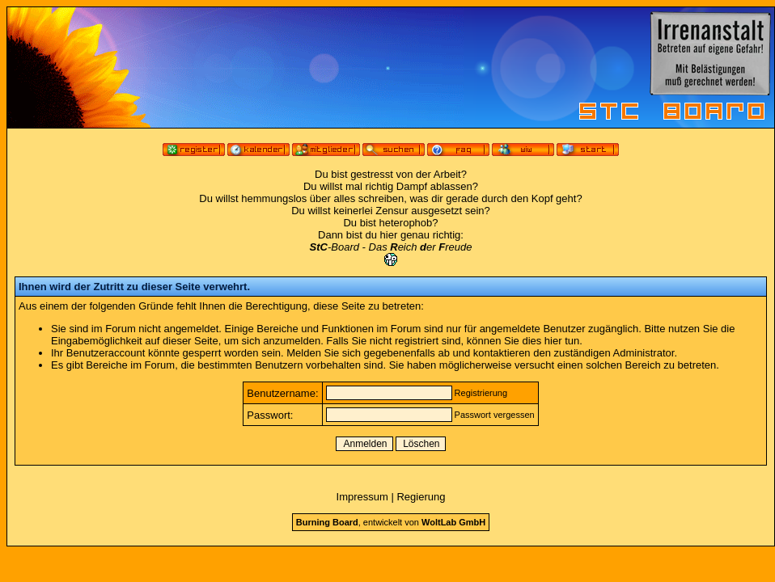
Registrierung (481, 393)
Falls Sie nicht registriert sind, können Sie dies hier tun (452, 341)
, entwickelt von (391, 522)
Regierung (420, 497)
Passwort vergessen (495, 415)
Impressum (362, 497)
